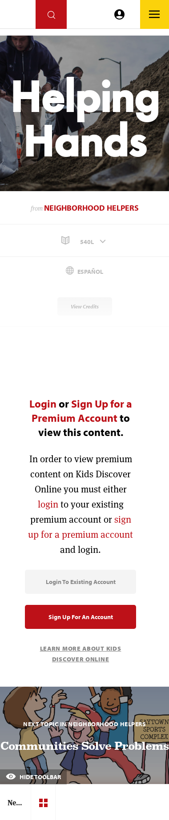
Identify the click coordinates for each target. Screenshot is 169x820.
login (48, 504)
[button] (84, 241)
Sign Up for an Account (80, 617)
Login (42, 403)
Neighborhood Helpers (91, 208)
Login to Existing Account (81, 582)
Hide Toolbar (33, 777)
